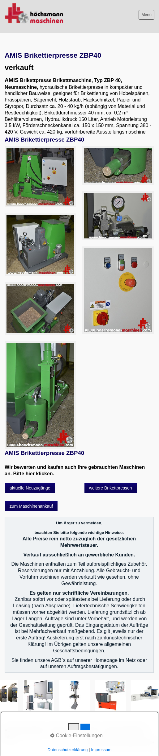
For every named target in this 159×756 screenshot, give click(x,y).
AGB (9, 730)
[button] (30, 488)
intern (10, 736)
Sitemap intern (87, 730)
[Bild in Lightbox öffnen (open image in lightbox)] (40, 176)
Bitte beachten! (31, 730)
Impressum (59, 730)
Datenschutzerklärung (125, 730)
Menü (146, 14)
